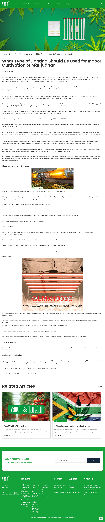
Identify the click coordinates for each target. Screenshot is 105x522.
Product (25, 4)
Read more (7, 435)
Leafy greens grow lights (35, 495)
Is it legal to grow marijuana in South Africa (72, 426)
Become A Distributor (75, 492)
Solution (36, 4)
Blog (67, 4)
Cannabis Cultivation (60, 485)
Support (47, 4)
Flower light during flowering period (25, 496)
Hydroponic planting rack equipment (35, 508)
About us (88, 478)
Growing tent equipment (35, 512)
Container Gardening (60, 490)
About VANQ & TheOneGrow (15, 426)
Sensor (44, 494)
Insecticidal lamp (26, 507)
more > (100, 386)
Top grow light (25, 500)
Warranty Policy (73, 490)
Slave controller (46, 492)
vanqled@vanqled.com (94, 487)
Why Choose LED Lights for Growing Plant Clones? (21, 374)
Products (25, 478)
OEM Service (72, 487)
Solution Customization (61, 492)
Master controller (47, 490)
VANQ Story (6, 485)
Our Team (5, 487)
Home (16, 4)
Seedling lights (36, 493)
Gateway (45, 496)
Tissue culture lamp (36, 490)
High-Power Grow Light (24, 490)
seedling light (25, 493)
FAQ (70, 485)
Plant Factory (58, 487)
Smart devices (46, 498)
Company (58, 4)
